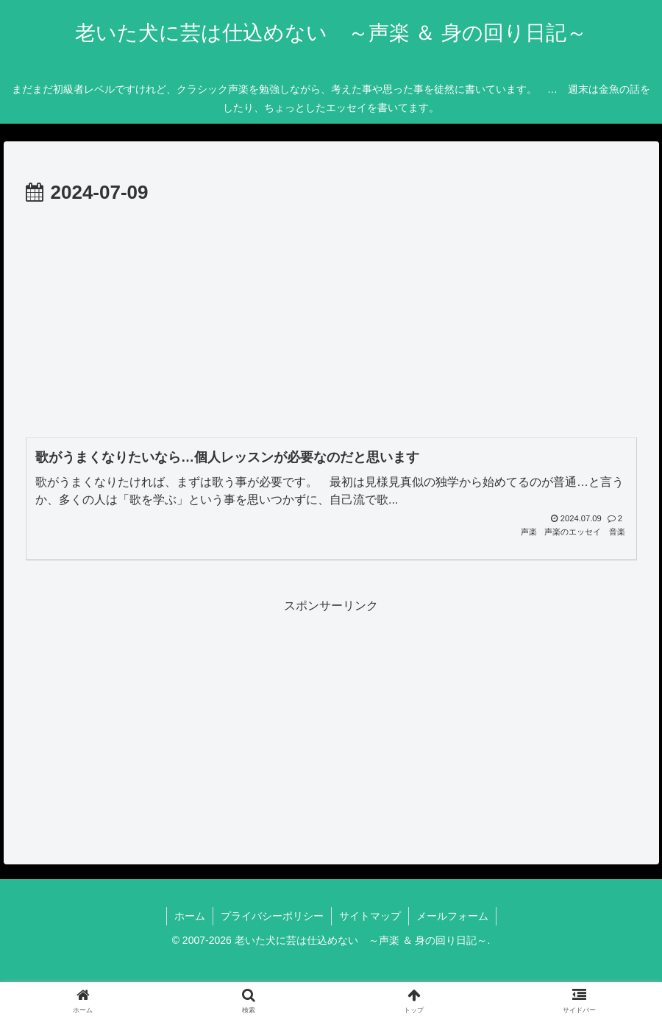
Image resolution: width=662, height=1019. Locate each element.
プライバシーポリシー (272, 916)
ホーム (189, 916)
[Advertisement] (331, 319)
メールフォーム (452, 916)
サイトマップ (370, 916)
